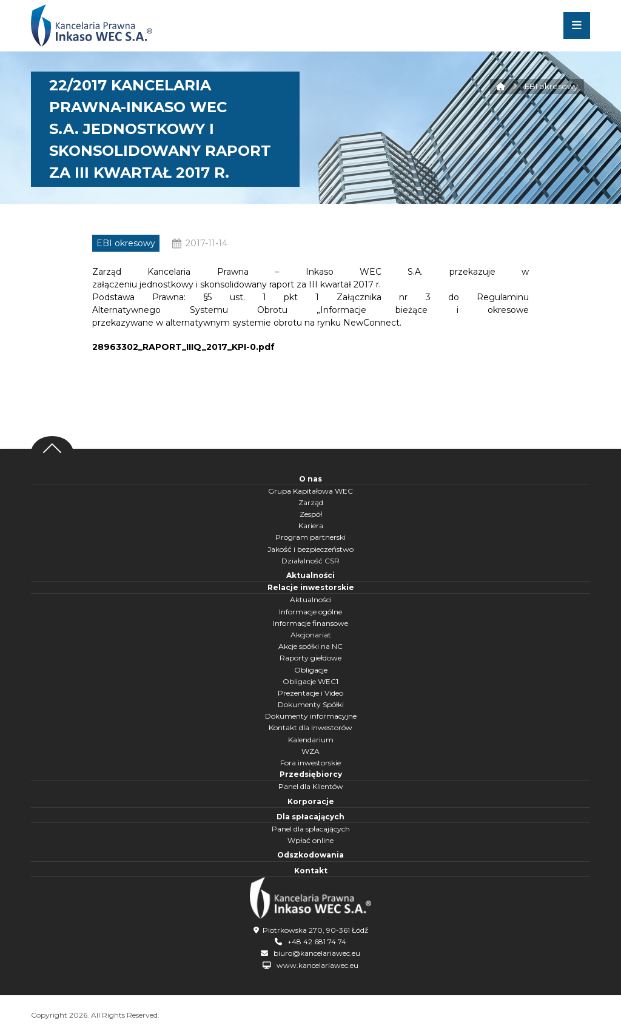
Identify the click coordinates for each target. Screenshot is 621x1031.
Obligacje (310, 669)
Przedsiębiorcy (311, 774)
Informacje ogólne (310, 611)
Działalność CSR (310, 560)
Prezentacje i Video (310, 692)
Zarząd (310, 502)
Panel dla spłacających (311, 828)
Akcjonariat (310, 634)
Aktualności (310, 575)
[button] (576, 25)
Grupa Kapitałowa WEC (310, 490)
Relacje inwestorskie (310, 587)
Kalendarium (311, 739)
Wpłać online (310, 840)
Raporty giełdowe (310, 657)
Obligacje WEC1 (310, 681)
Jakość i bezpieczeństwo (310, 549)
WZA (310, 751)
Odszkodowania (310, 854)
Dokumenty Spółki (311, 704)
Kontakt (310, 870)
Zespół (311, 514)
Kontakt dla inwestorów (310, 727)
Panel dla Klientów (310, 786)
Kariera (310, 525)
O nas (310, 478)
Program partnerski (310, 537)
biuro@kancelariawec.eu (317, 953)
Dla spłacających (310, 816)
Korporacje (310, 801)
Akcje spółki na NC (310, 646)
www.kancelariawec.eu (317, 965)
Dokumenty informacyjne (311, 715)
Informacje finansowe (310, 623)
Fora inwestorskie (310, 762)
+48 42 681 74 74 (316, 941)
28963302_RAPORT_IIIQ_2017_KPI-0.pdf (183, 346)
